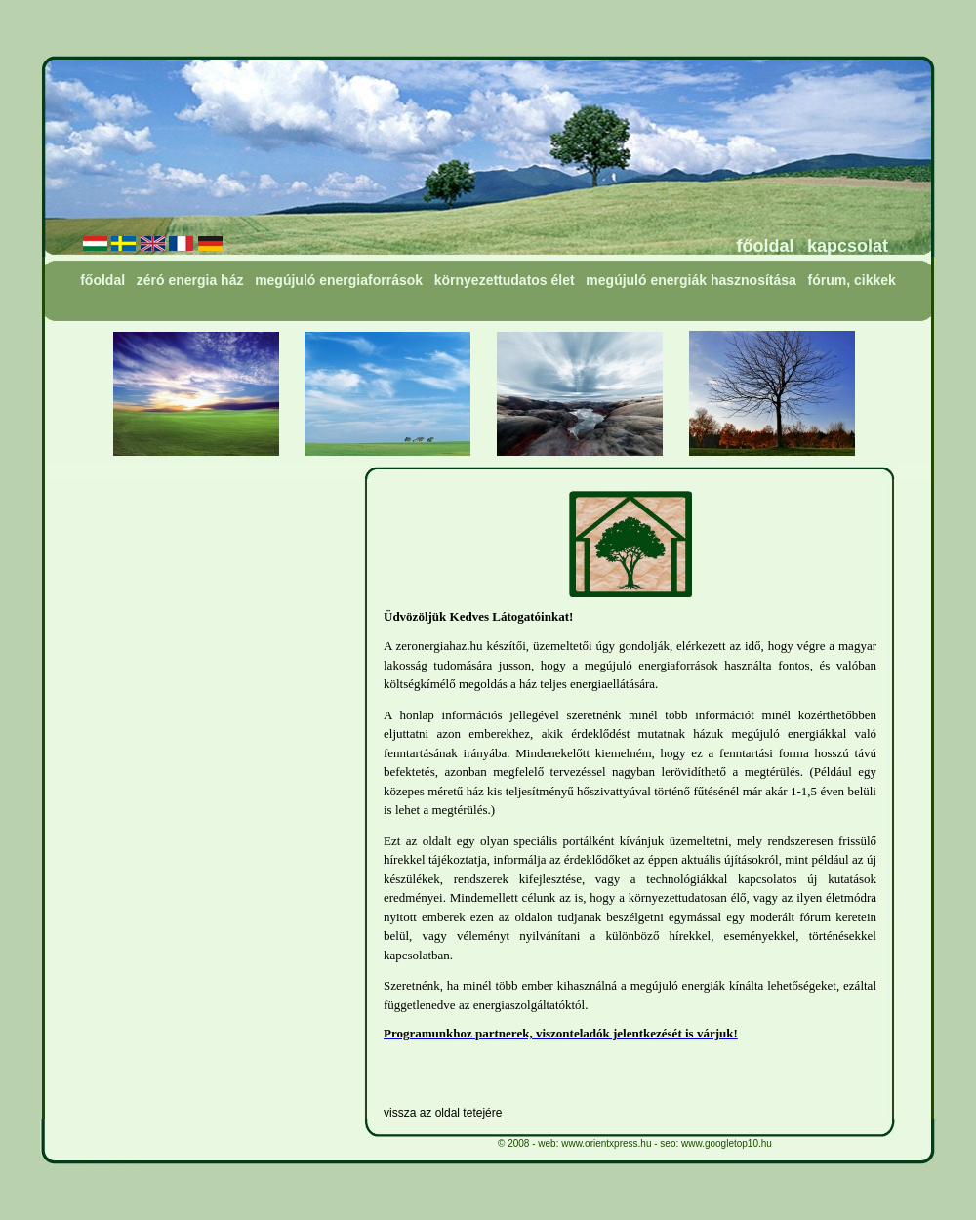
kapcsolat (847, 246)
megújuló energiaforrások (339, 280)
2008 (518, 1143)
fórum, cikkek (852, 280)
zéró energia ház (190, 280)
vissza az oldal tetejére (443, 1112)
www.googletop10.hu (726, 1143)
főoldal (765, 246)
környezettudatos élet (504, 280)
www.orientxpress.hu (606, 1143)
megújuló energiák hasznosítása (691, 280)
